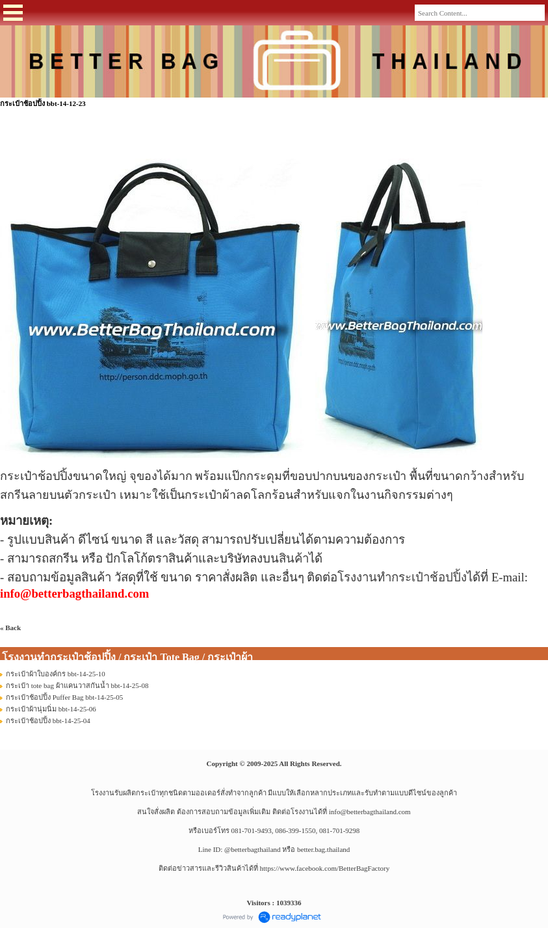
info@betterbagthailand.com (370, 811)
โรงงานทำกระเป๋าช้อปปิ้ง (402, 577)
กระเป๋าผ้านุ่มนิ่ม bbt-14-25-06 (51, 709)
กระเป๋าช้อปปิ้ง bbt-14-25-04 (48, 720)
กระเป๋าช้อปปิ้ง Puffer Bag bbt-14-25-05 (64, 697)
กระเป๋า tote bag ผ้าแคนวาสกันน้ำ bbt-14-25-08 (77, 685)
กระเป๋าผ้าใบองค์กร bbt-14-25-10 (55, 674)
